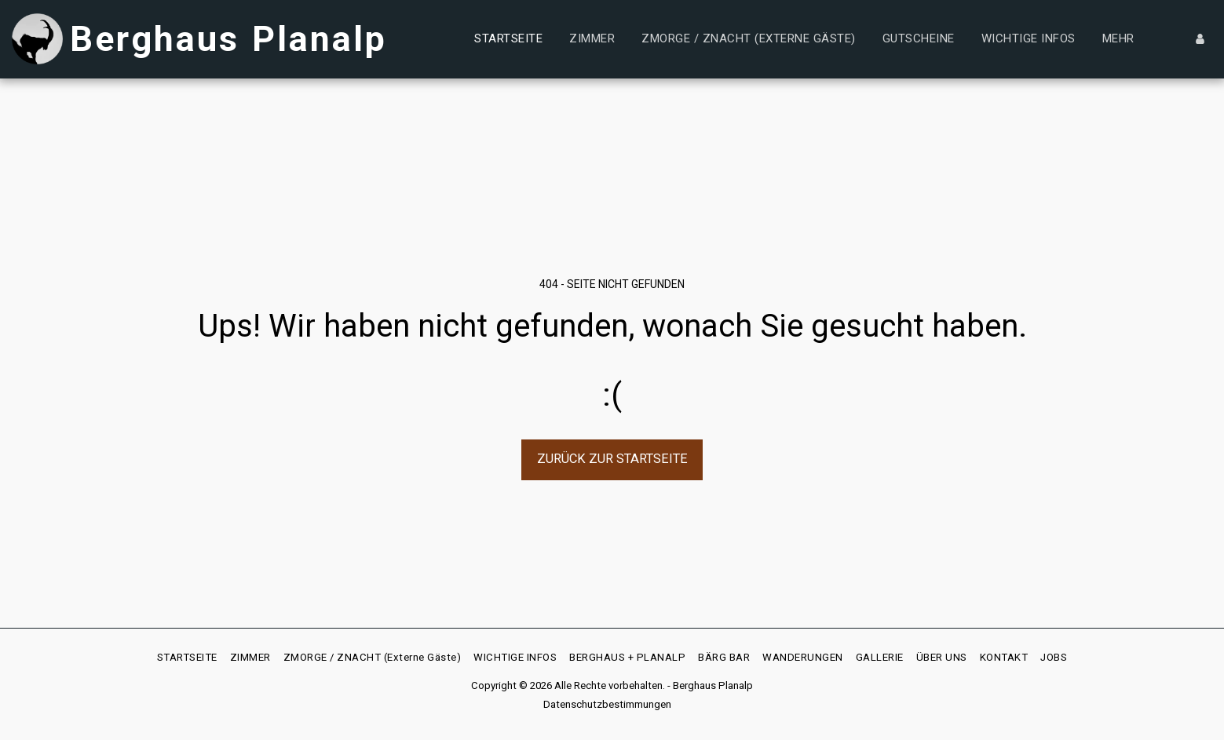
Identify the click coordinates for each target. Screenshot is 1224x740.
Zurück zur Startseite (612, 458)
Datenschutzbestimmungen (607, 704)
